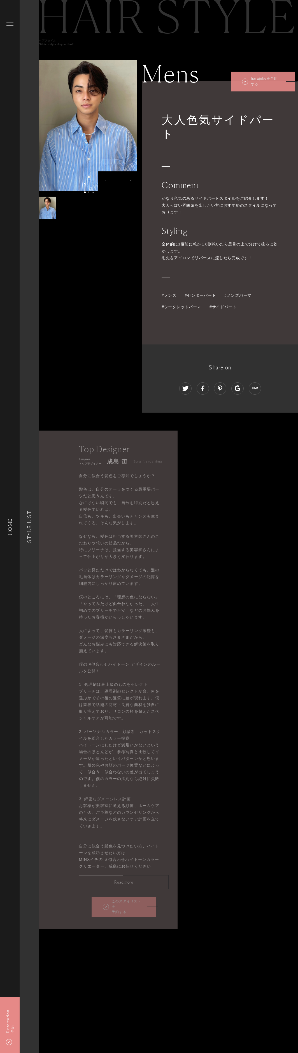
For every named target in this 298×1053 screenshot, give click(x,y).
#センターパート (200, 295)
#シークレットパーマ (181, 307)
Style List (29, 526)
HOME (10, 526)
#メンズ (169, 295)
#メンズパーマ (238, 295)
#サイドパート (223, 307)
